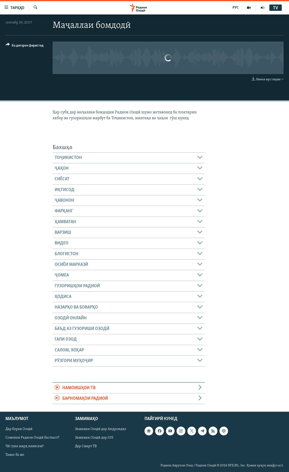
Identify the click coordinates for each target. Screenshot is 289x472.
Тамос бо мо (14, 455)
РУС (236, 7)
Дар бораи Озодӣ (19, 429)
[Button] (25, 46)
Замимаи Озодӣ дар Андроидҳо (100, 429)
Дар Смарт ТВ (86, 446)
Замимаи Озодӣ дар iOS (94, 438)
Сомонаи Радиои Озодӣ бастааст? (32, 438)
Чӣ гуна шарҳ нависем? (24, 446)
